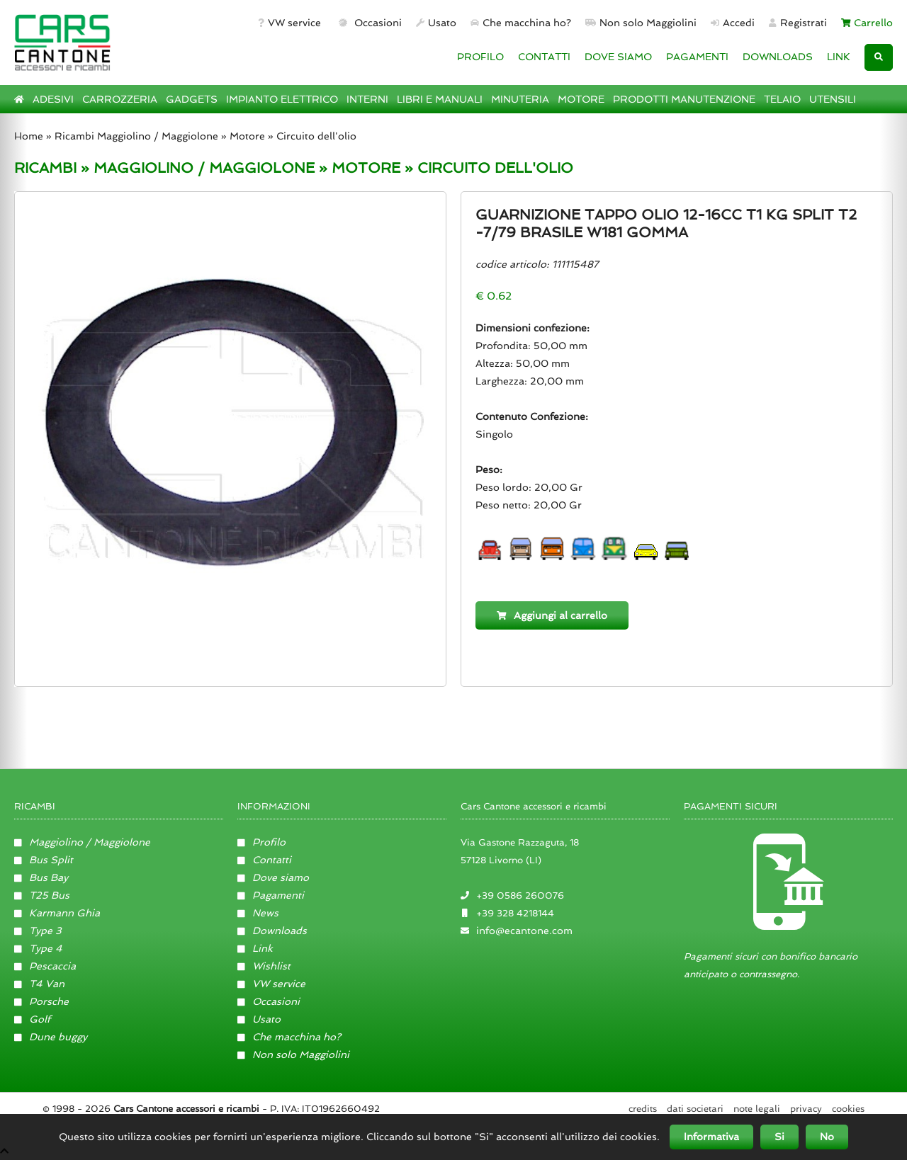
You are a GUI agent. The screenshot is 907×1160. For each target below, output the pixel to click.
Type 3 (38, 930)
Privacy (806, 1108)
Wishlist (264, 966)
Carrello (867, 22)
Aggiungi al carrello (552, 615)
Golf (32, 1019)
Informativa (711, 1136)
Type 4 (38, 948)
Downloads (272, 930)
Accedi (733, 22)
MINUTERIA (520, 99)
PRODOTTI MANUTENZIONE (684, 99)
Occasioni (368, 22)
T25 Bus (41, 895)
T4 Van (39, 983)
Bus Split (43, 859)
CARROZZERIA (119, 99)
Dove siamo (273, 877)
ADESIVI (53, 99)
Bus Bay (41, 877)
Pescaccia (45, 966)
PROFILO (480, 56)
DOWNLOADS (778, 56)
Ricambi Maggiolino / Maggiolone (136, 136)
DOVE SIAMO (618, 56)
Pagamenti (270, 895)
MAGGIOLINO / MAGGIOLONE (204, 167)
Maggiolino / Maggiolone (82, 842)
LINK (838, 56)
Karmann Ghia (57, 913)
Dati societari (695, 1108)
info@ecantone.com (524, 930)
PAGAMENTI (697, 56)
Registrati (798, 22)
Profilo (261, 842)
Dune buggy (50, 1036)
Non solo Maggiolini (641, 22)
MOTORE (581, 99)
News (257, 913)
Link (255, 948)
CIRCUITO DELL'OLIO (495, 167)
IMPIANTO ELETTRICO (282, 99)
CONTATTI (544, 56)
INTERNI (367, 99)
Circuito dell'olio (316, 136)
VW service (289, 22)
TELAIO (782, 99)
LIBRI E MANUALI (440, 99)
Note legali (756, 1108)
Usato (436, 22)
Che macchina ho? (521, 22)
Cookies (848, 1108)
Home (28, 136)
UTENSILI (832, 99)
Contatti (264, 859)
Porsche (41, 1001)
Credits (643, 1108)
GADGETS (192, 99)
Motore (247, 136)
